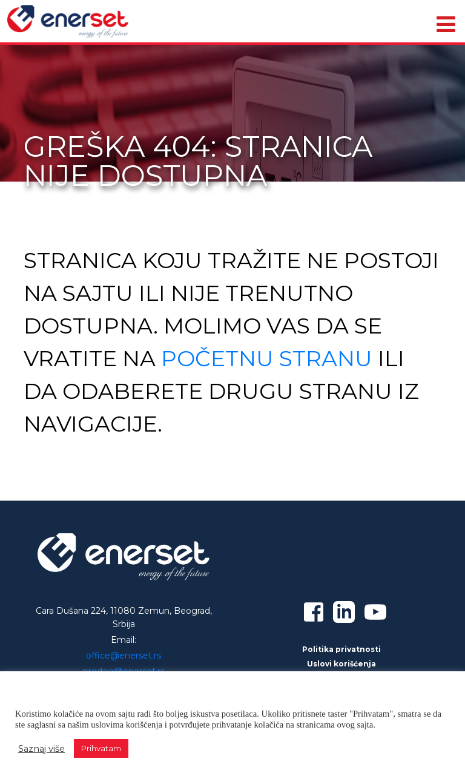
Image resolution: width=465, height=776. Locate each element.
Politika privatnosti (341, 649)
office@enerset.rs (123, 655)
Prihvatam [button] (101, 748)
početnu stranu (266, 358)
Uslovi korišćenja (341, 663)
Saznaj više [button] (41, 748)
